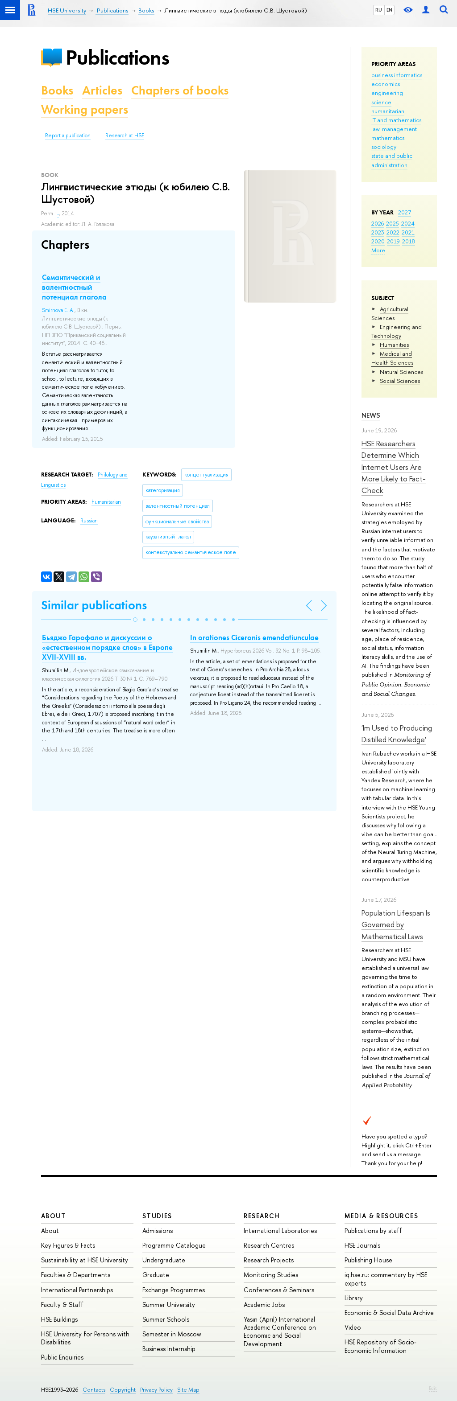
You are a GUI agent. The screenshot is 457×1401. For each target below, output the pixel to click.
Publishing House (368, 1260)
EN (389, 10)
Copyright (123, 1389)
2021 (408, 232)
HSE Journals (362, 1245)
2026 (377, 223)
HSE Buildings (59, 1319)
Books (57, 90)
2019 (393, 241)
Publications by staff (373, 1230)
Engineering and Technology (396, 331)
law (375, 129)
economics (385, 84)
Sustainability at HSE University (84, 1260)
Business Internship (168, 1348)
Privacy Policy (156, 1389)
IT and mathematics (396, 120)
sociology (383, 147)
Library (354, 1298)
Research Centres (269, 1245)
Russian (89, 520)
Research (262, 1216)
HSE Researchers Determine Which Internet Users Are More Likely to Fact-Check (393, 466)
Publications (117, 57)
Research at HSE (124, 135)
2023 (377, 232)
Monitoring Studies (271, 1274)
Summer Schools (165, 1319)
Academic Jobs (264, 1304)
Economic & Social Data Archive (389, 1312)
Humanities (394, 345)
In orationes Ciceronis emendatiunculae (254, 637)
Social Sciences (400, 381)
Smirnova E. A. (58, 310)
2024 (408, 223)
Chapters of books (179, 90)
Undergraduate (163, 1260)
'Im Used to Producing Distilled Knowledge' (396, 733)
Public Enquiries (62, 1357)
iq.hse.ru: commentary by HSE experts (386, 1278)
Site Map (188, 1389)
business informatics (396, 75)
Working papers (84, 109)
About (53, 1216)
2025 (392, 223)
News (370, 415)
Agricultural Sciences (389, 313)
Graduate (155, 1274)
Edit (433, 1388)
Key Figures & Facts (68, 1245)
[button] (135, 619)
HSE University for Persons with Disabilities (85, 1338)
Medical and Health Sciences (392, 357)
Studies (157, 1216)
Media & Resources (381, 1216)
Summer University (168, 1304)
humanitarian (387, 111)
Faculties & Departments (75, 1274)
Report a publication (68, 135)
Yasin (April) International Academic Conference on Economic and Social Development (280, 1331)
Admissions (157, 1230)
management (399, 129)
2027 (404, 212)
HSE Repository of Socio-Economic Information (380, 1346)
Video (353, 1327)
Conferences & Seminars (279, 1290)
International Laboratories (280, 1230)
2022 (392, 232)
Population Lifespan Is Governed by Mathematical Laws (395, 924)
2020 (378, 241)
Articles (102, 90)
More (378, 250)
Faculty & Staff (62, 1304)
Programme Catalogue (174, 1245)
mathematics (387, 138)
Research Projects (269, 1260)
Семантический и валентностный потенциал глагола (74, 287)
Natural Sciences (401, 372)
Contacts (94, 1389)
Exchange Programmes (173, 1290)
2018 (408, 241)
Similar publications (94, 605)
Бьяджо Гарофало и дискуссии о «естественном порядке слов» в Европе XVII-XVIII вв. (107, 647)
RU (378, 10)
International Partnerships (77, 1290)
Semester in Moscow (171, 1334)
